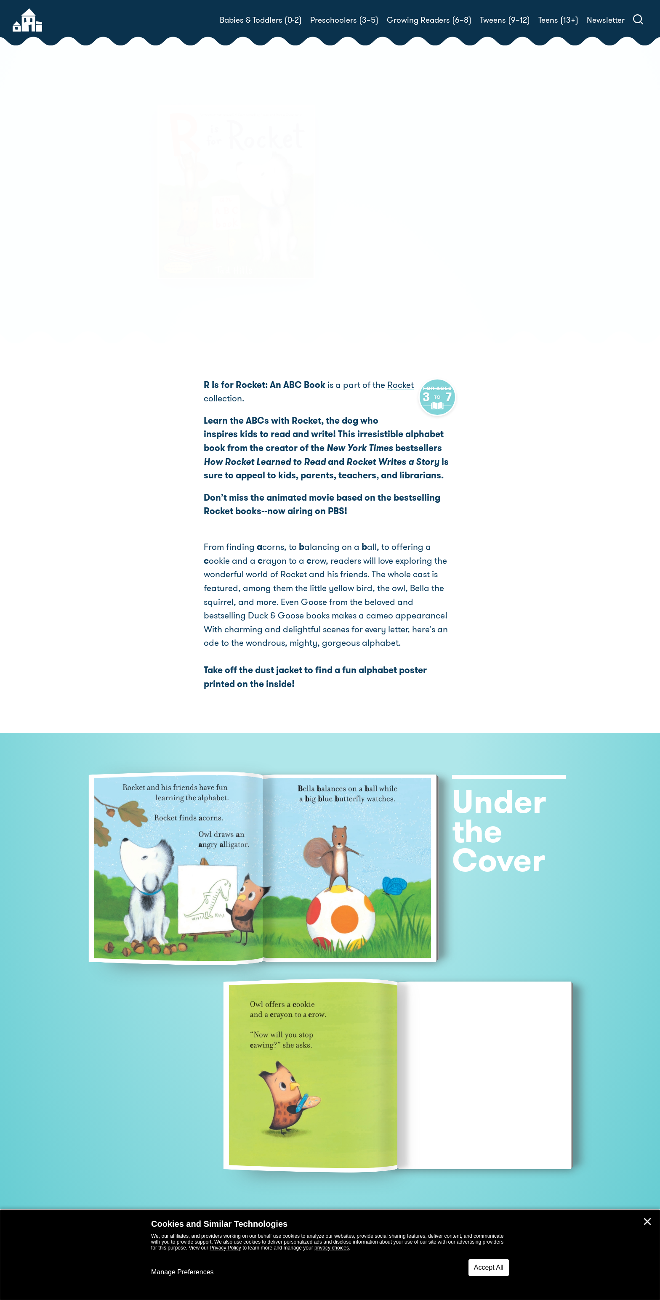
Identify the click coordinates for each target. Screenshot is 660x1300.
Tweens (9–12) (505, 20)
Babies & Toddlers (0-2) (261, 20)
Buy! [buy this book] (357, 246)
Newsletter (606, 20)
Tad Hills (381, 217)
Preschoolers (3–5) (344, 20)
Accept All (488, 1267)
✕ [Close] (647, 1222)
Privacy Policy (225, 1248)
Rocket (400, 385)
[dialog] (330, 1255)
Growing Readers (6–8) (429, 20)
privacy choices (331, 1248)
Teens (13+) (558, 20)
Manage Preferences (182, 1272)
